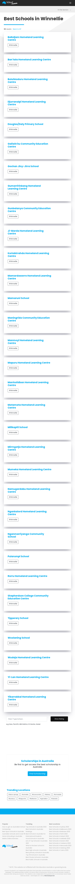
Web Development (49, 876)
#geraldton (44, 798)
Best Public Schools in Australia (37, 860)
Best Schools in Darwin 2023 (59, 841)
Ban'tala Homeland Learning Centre (29, 59)
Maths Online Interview (10, 838)
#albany (47, 794)
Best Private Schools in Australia (37, 857)
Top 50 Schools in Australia (35, 855)
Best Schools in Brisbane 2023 (59, 831)
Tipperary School (18, 618)
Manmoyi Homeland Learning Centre (26, 342)
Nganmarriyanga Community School (26, 535)
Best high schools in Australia (36, 850)
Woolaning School (19, 637)
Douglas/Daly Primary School (25, 124)
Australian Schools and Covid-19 (13, 834)
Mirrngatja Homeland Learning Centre (26, 448)
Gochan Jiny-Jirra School (23, 166)
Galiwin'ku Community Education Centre (28, 145)
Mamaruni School (18, 298)
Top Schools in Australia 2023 (36, 827)
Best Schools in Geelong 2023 (59, 848)
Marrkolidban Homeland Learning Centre (28, 384)
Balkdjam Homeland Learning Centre (26, 39)
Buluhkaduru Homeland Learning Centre (28, 81)
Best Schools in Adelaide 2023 (59, 838)
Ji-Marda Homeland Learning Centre (26, 232)
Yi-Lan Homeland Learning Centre (28, 677)
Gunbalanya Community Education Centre (29, 210)
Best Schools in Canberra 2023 (60, 843)
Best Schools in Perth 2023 (58, 834)
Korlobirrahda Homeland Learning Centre (28, 255)
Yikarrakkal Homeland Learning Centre (27, 698)
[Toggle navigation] (70, 2)
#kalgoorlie (22, 798)
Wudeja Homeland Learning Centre (29, 657)
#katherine (33, 798)
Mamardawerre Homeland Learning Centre (29, 277)
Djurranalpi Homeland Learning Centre (27, 103)
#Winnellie (13, 45)
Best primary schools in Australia (37, 853)
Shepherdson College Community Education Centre (28, 597)
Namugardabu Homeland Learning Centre (29, 490)
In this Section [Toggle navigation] (64, 10)
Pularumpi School (18, 556)
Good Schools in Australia (35, 838)
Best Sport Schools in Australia (13, 831)
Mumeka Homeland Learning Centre (29, 469)
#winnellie (25, 794)
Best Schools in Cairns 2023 (58, 850)
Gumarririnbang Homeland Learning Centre (24, 187)
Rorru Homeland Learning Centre (27, 576)
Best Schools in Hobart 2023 (59, 836)
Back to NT (17, 29)
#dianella (54, 798)
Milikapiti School (18, 427)
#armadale (57, 794)
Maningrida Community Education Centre (29, 319)
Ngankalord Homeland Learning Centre (27, 513)
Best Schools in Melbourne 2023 (60, 829)
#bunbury (11, 798)
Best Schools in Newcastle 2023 (60, 846)
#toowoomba (36, 794)
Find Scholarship (37, 773)
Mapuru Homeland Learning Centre (29, 362)
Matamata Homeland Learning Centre (26, 406)
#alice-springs (13, 794)
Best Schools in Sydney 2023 (59, 827)
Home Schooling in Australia (12, 836)
